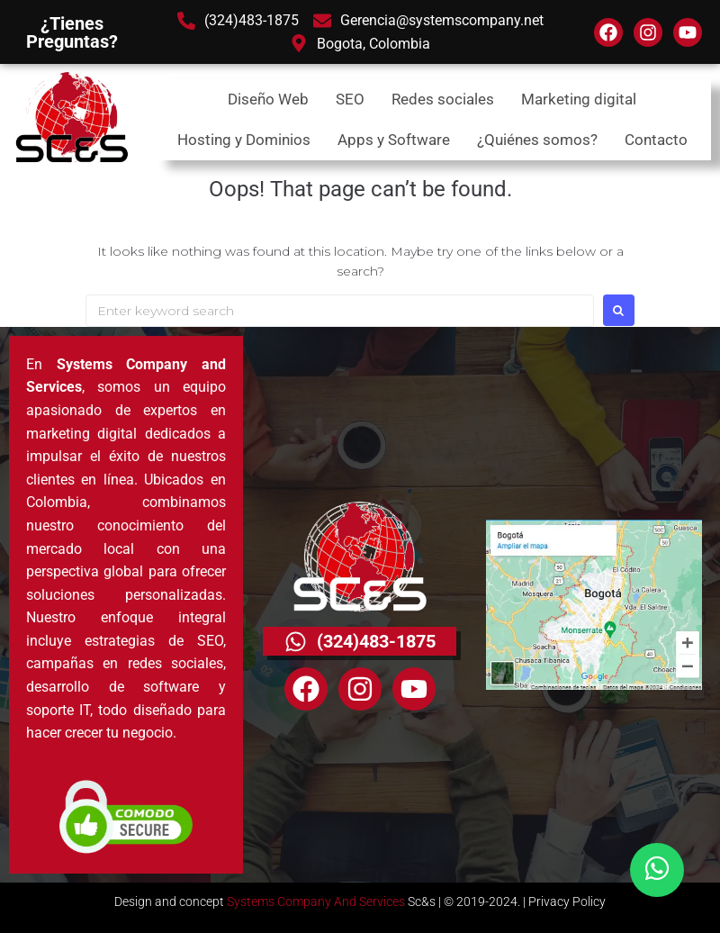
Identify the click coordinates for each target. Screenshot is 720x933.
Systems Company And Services (316, 901)
